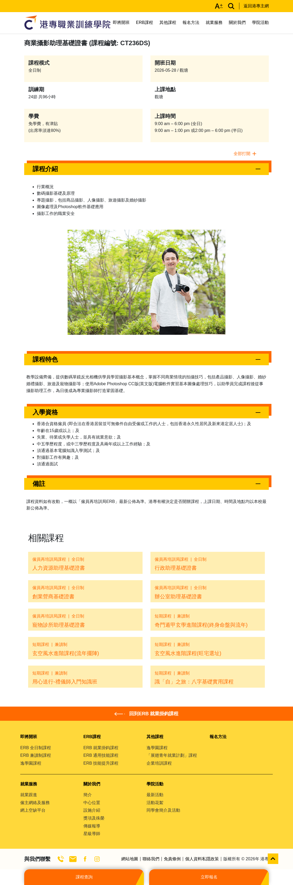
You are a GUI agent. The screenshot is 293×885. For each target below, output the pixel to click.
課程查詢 (84, 877)
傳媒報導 (91, 826)
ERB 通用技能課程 (100, 755)
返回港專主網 (256, 6)
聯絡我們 (151, 859)
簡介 (87, 795)
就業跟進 (28, 795)
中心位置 (91, 802)
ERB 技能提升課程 (100, 763)
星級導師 (91, 833)
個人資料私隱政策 (202, 859)
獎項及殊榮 (93, 818)
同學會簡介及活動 (163, 810)
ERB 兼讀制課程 (35, 755)
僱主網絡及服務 (35, 802)
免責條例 (172, 859)
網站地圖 (129, 859)
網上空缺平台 (33, 810)
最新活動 (154, 795)
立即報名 (209, 877)
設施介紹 (91, 810)
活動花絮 (154, 802)
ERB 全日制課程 (35, 747)
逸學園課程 (30, 763)
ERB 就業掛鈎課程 (100, 747)
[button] (146, 169)
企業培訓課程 (159, 763)
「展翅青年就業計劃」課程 (171, 755)
